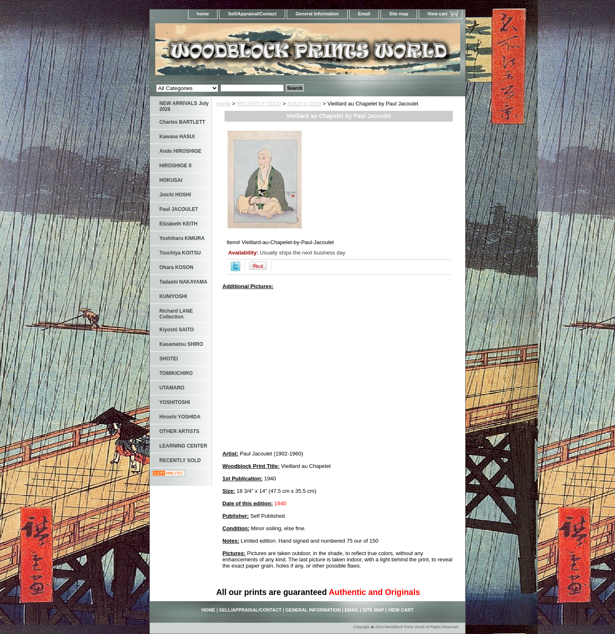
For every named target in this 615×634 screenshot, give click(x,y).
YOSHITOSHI (174, 402)
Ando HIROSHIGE (180, 151)
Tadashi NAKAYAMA (183, 282)
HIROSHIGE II (175, 166)
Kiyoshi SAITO (176, 330)
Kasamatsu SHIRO (181, 344)
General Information (317, 13)
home (203, 13)
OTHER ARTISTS (179, 431)
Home (223, 103)
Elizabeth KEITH (178, 224)
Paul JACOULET (178, 209)
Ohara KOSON (176, 267)
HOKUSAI (170, 180)
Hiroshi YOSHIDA (179, 417)
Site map (398, 13)
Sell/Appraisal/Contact (252, 13)
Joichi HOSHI (175, 195)
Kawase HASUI (177, 137)
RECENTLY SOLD (259, 103)
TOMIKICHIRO (176, 373)
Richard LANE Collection (176, 314)
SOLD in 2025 (305, 103)
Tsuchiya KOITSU (180, 253)
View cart (437, 13)
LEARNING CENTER (183, 446)
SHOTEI (168, 359)
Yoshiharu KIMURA (182, 238)
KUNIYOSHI (173, 296)
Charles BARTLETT (182, 122)
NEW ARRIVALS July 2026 (184, 106)
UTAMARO (171, 388)
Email (364, 13)
